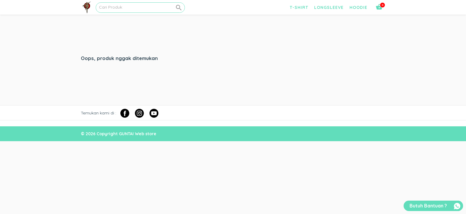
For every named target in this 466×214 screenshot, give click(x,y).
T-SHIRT (299, 7)
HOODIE (358, 7)
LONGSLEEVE (329, 7)
